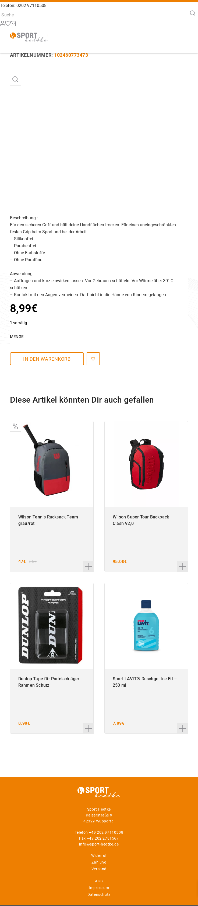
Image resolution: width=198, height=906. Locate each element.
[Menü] (180, 36)
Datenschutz (99, 894)
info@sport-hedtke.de (99, 844)
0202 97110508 (31, 5)
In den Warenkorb (45, 359)
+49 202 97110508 (106, 832)
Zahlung (98, 862)
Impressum (99, 888)
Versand (99, 869)
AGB (99, 881)
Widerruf (99, 855)
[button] (89, 358)
